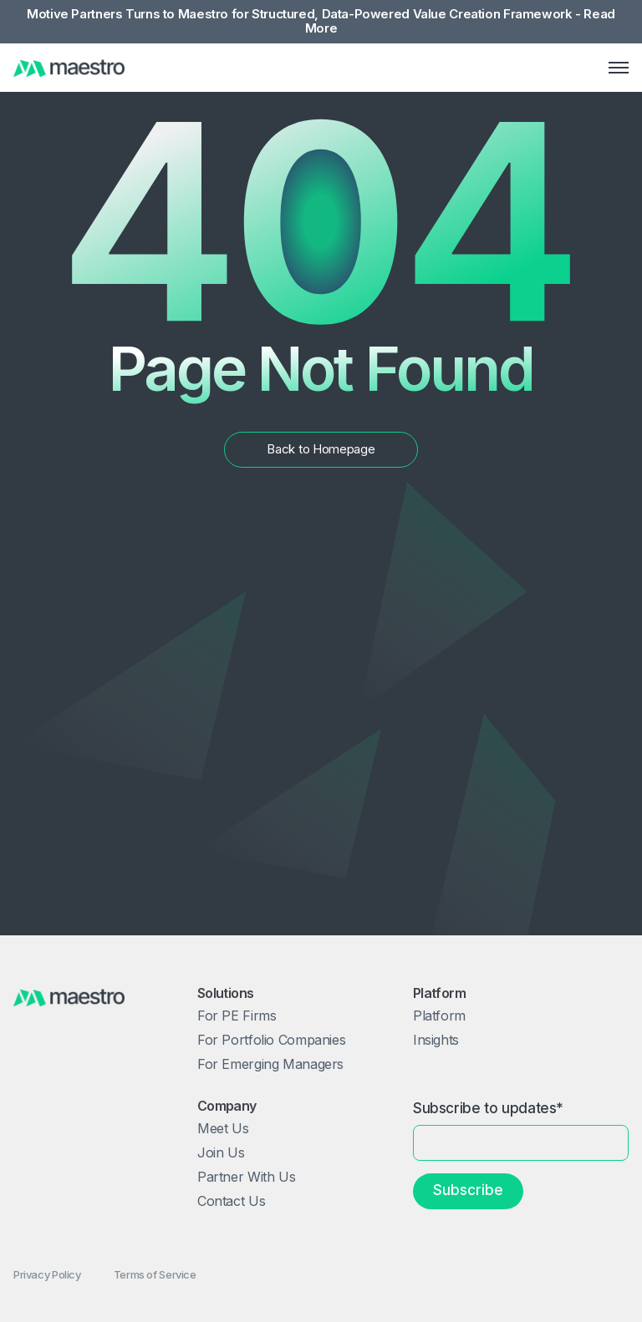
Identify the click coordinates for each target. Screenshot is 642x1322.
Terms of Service (155, 1274)
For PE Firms (236, 1015)
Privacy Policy (47, 1274)
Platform (439, 1015)
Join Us (220, 1152)
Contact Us (231, 1201)
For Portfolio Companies (271, 1039)
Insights (436, 1039)
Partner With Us (246, 1176)
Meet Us (222, 1128)
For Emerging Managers (270, 1064)
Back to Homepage (320, 449)
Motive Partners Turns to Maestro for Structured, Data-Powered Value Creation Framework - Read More (321, 22)
